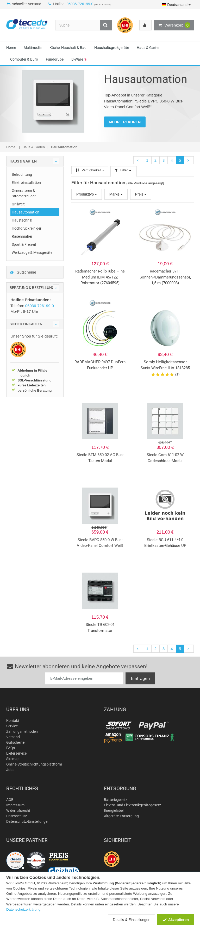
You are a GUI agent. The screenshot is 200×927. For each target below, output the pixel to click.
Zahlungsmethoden (22, 731)
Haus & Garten (148, 48)
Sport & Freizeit (24, 244)
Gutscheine (23, 272)
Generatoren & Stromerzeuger (24, 193)
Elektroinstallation (26, 182)
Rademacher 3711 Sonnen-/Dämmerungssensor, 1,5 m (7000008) (165, 277)
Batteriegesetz (115, 800)
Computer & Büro (24, 59)
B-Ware (78, 59)
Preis (141, 194)
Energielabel (113, 810)
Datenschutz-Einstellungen (27, 821)
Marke (116, 194)
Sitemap (13, 759)
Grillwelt (18, 204)
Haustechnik (22, 220)
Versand (13, 737)
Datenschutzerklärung (23, 909)
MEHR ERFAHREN (125, 122)
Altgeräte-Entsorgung (121, 816)
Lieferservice (16, 753)
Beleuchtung (22, 174)
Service (12, 726)
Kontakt (12, 720)
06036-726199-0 (80, 4)
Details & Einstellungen (131, 920)
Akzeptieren (175, 919)
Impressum (15, 805)
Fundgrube (55, 59)
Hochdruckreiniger (26, 228)
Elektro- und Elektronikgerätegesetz (132, 805)
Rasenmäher (22, 236)
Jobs (10, 770)
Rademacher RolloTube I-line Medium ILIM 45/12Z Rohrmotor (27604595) (100, 277)
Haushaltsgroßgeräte (111, 48)
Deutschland (176, 5)
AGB (10, 800)
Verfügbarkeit (89, 170)
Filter (123, 170)
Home (11, 48)
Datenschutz (16, 816)
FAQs (10, 748)
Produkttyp (86, 194)
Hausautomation (25, 212)
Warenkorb (174, 25)
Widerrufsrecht (18, 810)
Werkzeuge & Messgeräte (32, 252)
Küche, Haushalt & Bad (67, 48)
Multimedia (33, 48)
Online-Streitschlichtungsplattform (34, 764)
